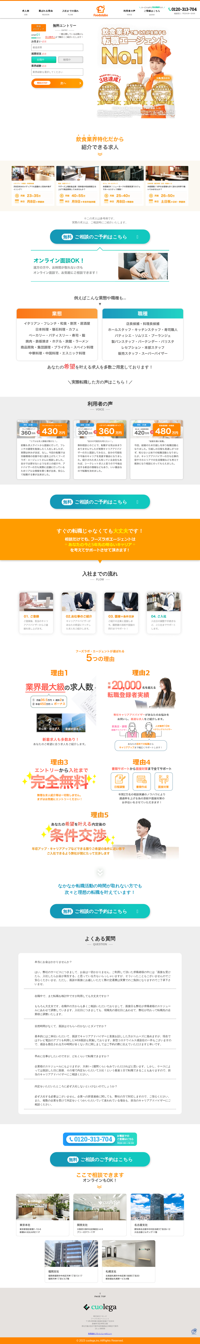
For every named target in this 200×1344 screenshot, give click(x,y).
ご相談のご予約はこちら (100, 237)
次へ (50, 83)
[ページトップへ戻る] (100, 1295)
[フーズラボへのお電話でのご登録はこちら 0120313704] (100, 1139)
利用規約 (91, 1334)
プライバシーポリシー (103, 1334)
